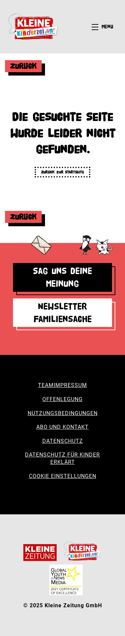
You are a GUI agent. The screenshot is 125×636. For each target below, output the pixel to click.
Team (46, 385)
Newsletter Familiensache (63, 312)
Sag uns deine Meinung (62, 277)
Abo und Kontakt (62, 427)
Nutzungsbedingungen (63, 413)
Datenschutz (62, 441)
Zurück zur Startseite (62, 172)
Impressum (70, 385)
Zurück (23, 66)
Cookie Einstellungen (62, 476)
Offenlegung (62, 399)
